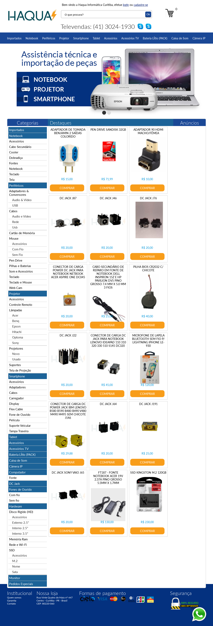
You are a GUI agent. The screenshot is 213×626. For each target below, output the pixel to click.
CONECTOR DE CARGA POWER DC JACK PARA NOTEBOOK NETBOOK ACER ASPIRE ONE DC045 (68, 272)
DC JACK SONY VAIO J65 (68, 472)
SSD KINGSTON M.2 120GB (148, 472)
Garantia (11, 600)
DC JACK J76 (148, 198)
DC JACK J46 (108, 198)
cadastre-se (141, 4)
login (126, 4)
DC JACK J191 (148, 404)
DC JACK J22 (68, 335)
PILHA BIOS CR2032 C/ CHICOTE (148, 268)
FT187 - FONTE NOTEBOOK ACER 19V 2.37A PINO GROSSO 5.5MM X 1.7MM (108, 478)
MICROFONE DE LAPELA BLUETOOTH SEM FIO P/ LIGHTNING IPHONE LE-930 (148, 340)
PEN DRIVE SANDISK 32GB (108, 129)
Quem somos (14, 597)
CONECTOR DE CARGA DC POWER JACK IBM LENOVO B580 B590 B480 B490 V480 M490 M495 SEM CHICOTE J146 (68, 410)
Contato (11, 603)
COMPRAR (67, 188)
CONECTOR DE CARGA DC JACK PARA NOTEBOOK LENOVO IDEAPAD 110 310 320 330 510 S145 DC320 (108, 340)
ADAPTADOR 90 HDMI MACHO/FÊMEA (148, 131)
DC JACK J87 (68, 198)
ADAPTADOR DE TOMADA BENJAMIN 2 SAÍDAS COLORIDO (68, 133)
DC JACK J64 (108, 404)
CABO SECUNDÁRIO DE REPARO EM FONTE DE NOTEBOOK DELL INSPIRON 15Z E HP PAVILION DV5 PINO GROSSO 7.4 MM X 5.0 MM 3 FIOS (108, 277)
